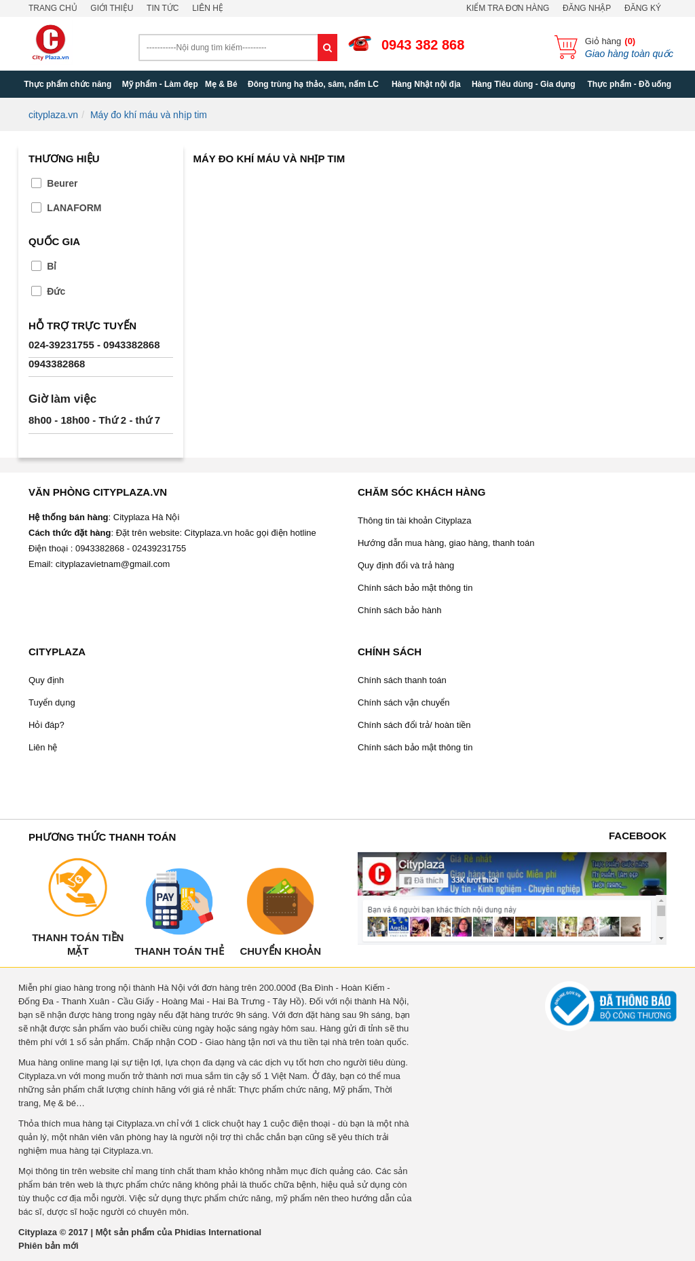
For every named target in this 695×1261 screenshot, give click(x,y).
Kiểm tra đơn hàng (507, 8)
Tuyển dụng (52, 702)
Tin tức (163, 8)
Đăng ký (642, 8)
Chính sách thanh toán (402, 680)
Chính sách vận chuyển (403, 702)
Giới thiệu (111, 8)
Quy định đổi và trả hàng (406, 565)
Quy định (46, 680)
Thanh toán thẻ (178, 951)
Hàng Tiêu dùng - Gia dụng (524, 84)
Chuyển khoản (280, 951)
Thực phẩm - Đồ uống (629, 84)
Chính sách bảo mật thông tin (415, 588)
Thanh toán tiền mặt (78, 944)
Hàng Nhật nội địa (426, 84)
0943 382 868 (422, 44)
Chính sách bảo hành (399, 610)
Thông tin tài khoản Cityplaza (414, 520)
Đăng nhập (587, 8)
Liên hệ (207, 8)
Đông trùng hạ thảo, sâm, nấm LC (313, 84)
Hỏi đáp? (46, 725)
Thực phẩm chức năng (67, 84)
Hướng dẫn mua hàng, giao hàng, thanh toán (446, 543)
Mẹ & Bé (221, 84)
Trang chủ (53, 8)
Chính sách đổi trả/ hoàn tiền (414, 725)
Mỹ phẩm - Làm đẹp (160, 84)
